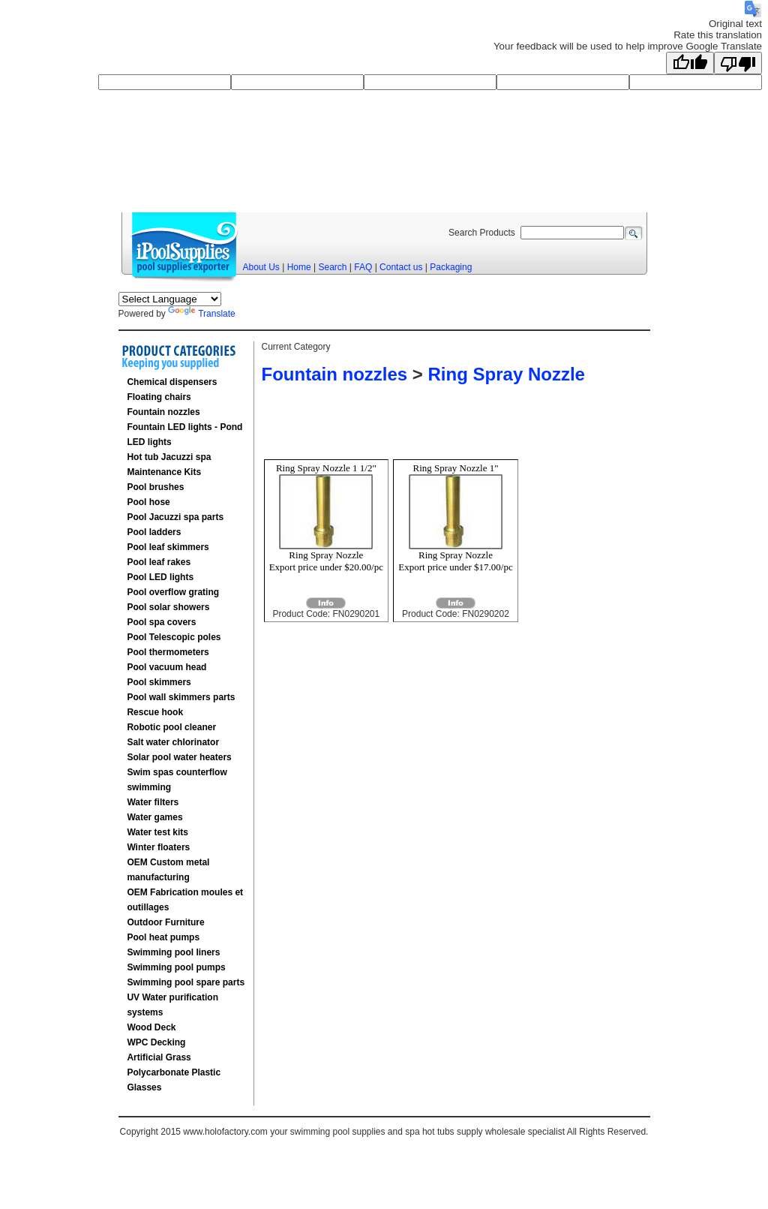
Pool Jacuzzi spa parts (175, 517)
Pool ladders (154, 532)
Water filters (152, 802)
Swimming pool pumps (176, 967)
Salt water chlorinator (173, 742)
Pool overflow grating (173, 592)
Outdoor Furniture (165, 922)
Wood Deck (151, 1027)
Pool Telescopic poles (173, 637)
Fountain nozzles (163, 412)
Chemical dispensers (172, 382)
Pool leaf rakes (158, 562)
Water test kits (157, 832)
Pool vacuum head (166, 667)
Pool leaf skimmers (167, 547)
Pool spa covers (161, 622)
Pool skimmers (158, 682)
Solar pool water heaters (179, 757)
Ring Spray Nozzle (506, 374)
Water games (154, 817)
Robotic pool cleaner (171, 727)
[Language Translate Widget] (169, 299)
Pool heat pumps (163, 937)
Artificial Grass (158, 1057)
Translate (202, 313)
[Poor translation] (738, 63)
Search (332, 267)
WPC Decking (156, 1042)
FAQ (363, 267)
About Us (261, 267)
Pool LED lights (160, 577)
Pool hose (148, 502)
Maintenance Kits (164, 472)
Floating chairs (158, 397)
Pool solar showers (168, 607)
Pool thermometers (167, 652)
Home (299, 267)
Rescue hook (155, 712)
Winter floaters (158, 847)
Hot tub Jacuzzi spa (169, 457)
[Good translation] (690, 63)
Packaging (451, 267)
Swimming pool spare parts (185, 982)
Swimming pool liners (173, 952)
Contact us (401, 267)
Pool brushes (155, 487)
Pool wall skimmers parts (181, 697)
